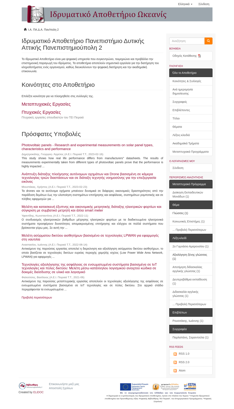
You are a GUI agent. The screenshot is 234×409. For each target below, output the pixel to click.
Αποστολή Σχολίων (61, 388)
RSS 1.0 (181, 354)
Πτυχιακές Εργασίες (41, 112)
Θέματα (177, 126)
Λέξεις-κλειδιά (181, 135)
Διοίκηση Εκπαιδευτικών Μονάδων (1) (188, 194)
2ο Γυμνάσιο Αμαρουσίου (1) (191, 246)
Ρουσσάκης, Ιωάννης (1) (188, 320)
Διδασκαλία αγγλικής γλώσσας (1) (185, 293)
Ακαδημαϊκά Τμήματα (186, 143)
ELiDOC (38, 392)
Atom (179, 371)
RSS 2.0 (181, 362)
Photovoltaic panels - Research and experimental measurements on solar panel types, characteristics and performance (87, 147)
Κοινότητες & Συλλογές (187, 81)
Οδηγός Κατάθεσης (187, 56)
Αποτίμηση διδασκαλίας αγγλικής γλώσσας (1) (187, 269)
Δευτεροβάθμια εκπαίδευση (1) (190, 281)
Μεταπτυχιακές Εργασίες (46, 104)
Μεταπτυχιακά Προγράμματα (191, 151)
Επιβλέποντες (181, 110)
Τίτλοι (176, 118)
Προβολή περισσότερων (37, 297)
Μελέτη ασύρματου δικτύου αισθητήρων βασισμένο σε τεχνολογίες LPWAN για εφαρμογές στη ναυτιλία (90, 237)
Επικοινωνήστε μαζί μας (64, 384)
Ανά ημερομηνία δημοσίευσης (183, 91)
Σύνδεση (178, 168)
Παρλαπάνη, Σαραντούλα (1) (190, 337)
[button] (185, 4)
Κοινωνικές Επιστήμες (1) (189, 221)
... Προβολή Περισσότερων (189, 229)
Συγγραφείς (180, 101)
